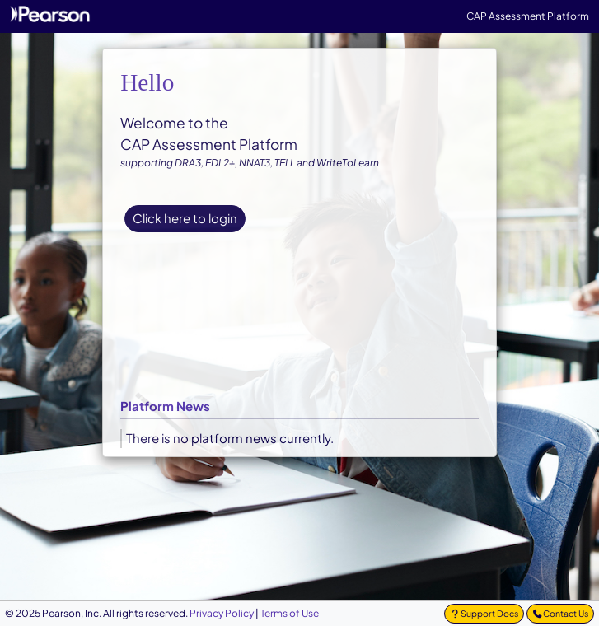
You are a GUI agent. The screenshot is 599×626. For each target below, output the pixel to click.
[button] (484, 614)
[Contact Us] (560, 614)
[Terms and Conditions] (289, 613)
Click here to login (185, 218)
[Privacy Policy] (222, 613)
